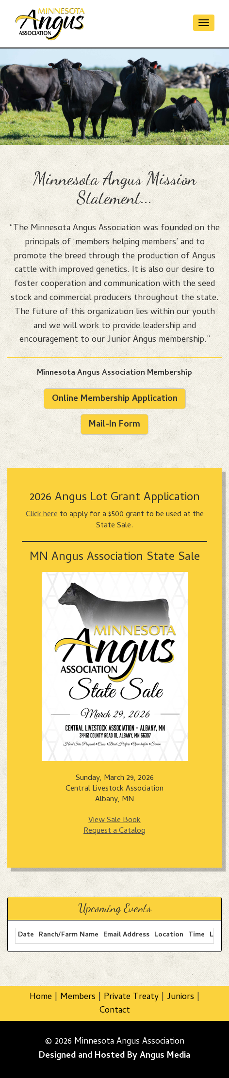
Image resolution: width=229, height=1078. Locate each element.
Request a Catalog (114, 831)
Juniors (180, 997)
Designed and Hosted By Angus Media (114, 1056)
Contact (114, 1011)
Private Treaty (131, 997)
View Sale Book (114, 820)
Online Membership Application (115, 399)
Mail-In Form (114, 425)
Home (41, 997)
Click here (42, 514)
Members (78, 997)
